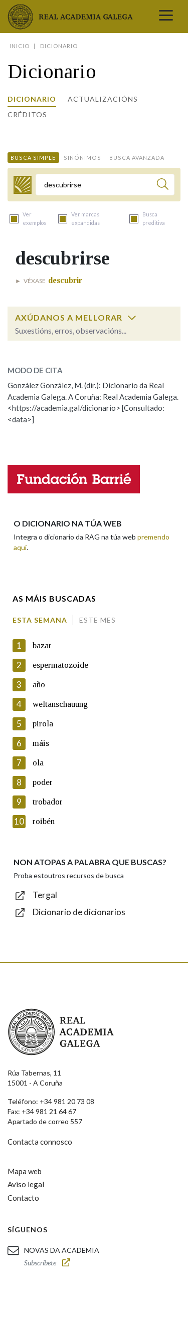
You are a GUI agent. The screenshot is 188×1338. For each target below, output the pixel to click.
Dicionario (32, 99)
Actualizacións (103, 99)
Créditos (27, 114)
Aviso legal (26, 1184)
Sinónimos (82, 157)
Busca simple (33, 157)
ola (38, 762)
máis (41, 743)
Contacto (23, 1197)
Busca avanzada (136, 157)
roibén (44, 821)
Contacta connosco (40, 1141)
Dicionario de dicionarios (79, 912)
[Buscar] (162, 185)
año (39, 684)
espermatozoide (60, 665)
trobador (48, 802)
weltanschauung (60, 704)
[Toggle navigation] (165, 16)
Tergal (45, 895)
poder (43, 782)
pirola (43, 723)
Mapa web (25, 1171)
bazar (42, 645)
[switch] (131, 318)
